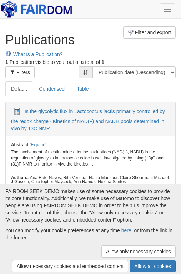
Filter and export (149, 33)
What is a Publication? (34, 54)
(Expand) (38, 144)
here (126, 230)
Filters (20, 72)
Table (83, 89)
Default (19, 89)
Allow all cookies (152, 266)
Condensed (52, 89)
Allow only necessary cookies (138, 251)
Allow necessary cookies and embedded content (70, 266)
